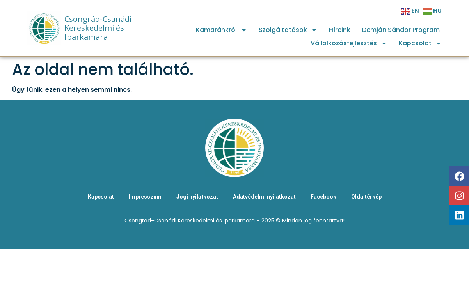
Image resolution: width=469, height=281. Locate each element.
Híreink (339, 29)
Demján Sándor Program (401, 29)
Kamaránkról (221, 30)
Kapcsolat (420, 43)
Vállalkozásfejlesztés (349, 43)
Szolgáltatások (288, 30)
